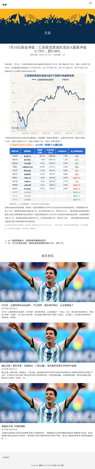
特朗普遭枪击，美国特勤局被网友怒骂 (29, 240)
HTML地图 (60, 465)
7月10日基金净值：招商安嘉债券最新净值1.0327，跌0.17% (37, 243)
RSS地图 (53, 465)
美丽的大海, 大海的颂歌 (13, 426)
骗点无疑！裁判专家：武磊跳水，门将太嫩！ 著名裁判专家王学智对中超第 (39, 366)
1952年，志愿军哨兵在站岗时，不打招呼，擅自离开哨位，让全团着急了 (38, 305)
